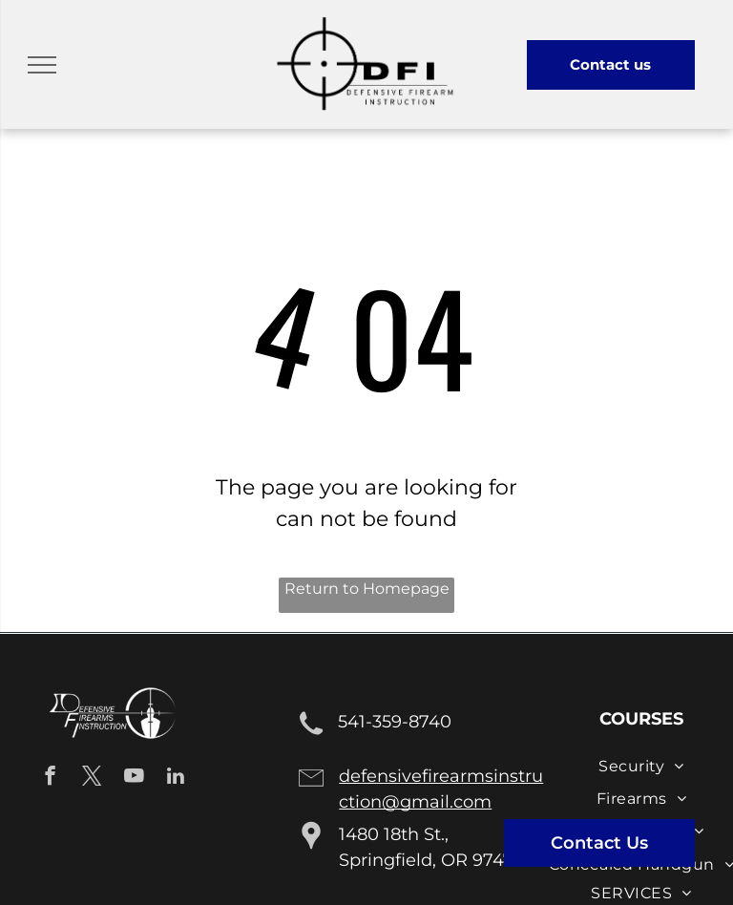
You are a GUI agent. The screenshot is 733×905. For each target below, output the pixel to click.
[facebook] (50, 778)
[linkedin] (176, 778)
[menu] (42, 65)
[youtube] (134, 778)
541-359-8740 (394, 721)
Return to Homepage (367, 588)
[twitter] (92, 778)
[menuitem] (641, 765)
